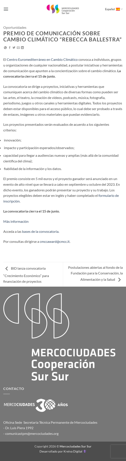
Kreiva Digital (75, 451)
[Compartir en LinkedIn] (22, 47)
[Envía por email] (18, 47)
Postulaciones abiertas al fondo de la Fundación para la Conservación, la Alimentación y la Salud (95, 273)
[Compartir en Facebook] (9, 47)
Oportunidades (14, 27)
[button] (6, 9)
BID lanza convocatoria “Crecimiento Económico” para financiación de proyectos (26, 274)
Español (114, 9)
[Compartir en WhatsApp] (5, 47)
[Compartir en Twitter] (13, 47)
